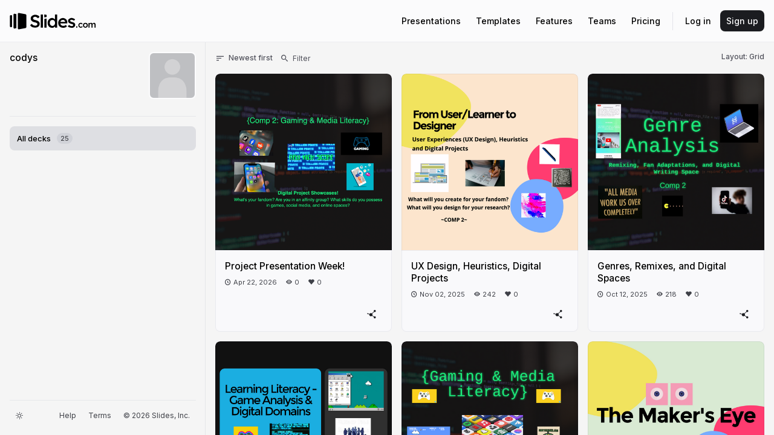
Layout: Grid (742, 56)
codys (23, 57)
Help (67, 415)
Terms (99, 415)
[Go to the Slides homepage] (18, 21)
